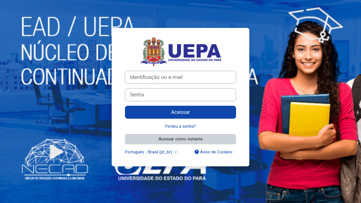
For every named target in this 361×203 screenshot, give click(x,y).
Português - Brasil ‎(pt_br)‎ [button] (149, 152)
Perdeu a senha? (180, 126)
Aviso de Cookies (213, 152)
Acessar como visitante (181, 139)
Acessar (180, 112)
